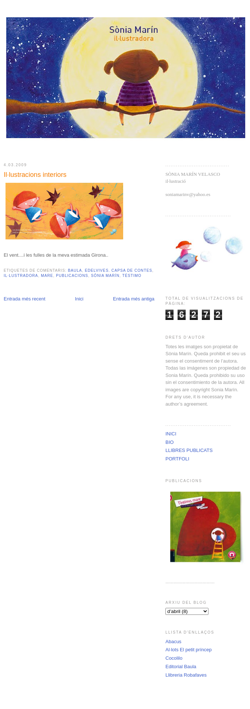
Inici (79, 299)
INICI (170, 434)
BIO (169, 442)
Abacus (173, 641)
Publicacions (72, 276)
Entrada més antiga (133, 299)
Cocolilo (173, 658)
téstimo (132, 276)
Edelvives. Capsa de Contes (118, 270)
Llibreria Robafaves (186, 675)
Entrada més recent (24, 299)
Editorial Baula (180, 666)
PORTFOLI (177, 459)
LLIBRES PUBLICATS (189, 450)
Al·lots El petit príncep (188, 649)
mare (47, 276)
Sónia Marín (105, 276)
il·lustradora (21, 276)
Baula (75, 270)
